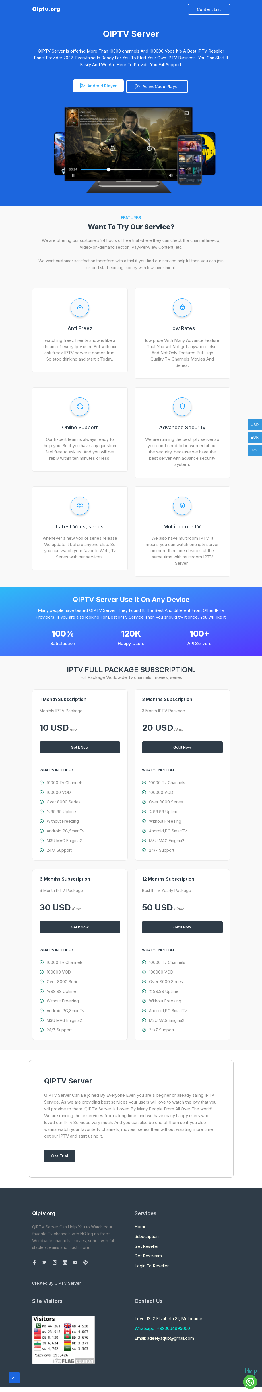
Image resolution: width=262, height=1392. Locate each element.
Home (141, 1225)
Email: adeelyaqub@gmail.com (164, 1336)
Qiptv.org (46, 10)
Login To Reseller (152, 1264)
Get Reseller (147, 1244)
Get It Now (80, 746)
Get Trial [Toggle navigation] (59, 1154)
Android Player (96, 85)
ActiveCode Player (157, 85)
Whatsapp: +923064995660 (162, 1327)
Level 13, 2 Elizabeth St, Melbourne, (169, 1317)
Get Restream (148, 1254)
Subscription (147, 1235)
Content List (209, 10)
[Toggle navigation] (126, 11)
